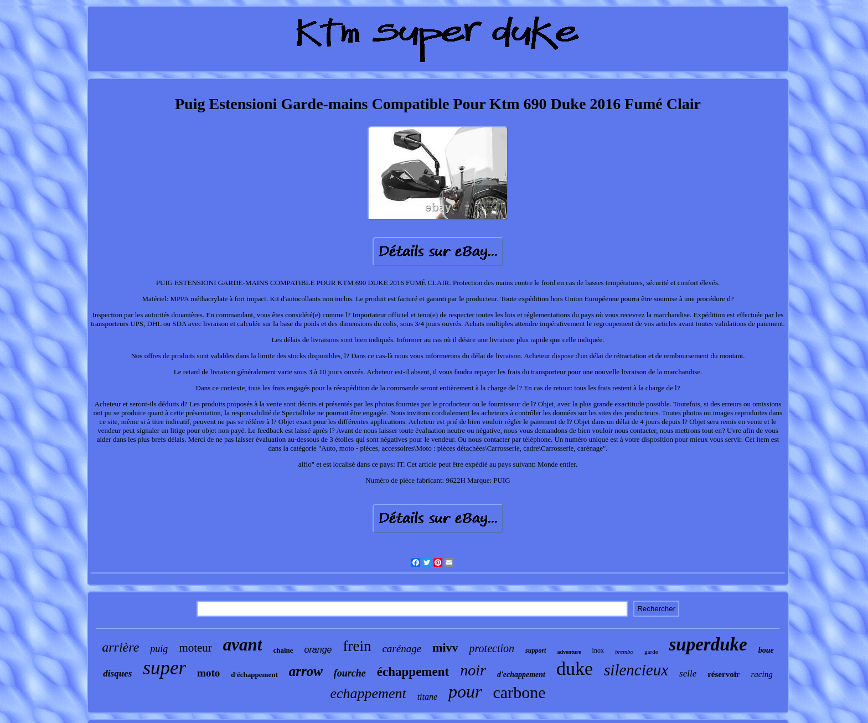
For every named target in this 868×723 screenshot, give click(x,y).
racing (761, 674)
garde (651, 651)
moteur (195, 647)
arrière (120, 647)
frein (357, 646)
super (164, 668)
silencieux (636, 670)
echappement (368, 693)
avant (242, 644)
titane (427, 696)
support (535, 650)
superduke (708, 644)
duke (574, 668)
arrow (306, 671)
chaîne (283, 650)
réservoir (723, 674)
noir (473, 670)
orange (318, 649)
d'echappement (521, 674)
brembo (624, 651)
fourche (350, 673)
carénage (401, 648)
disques (117, 673)
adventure (569, 652)
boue (766, 650)
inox (598, 650)
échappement (413, 672)
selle (687, 673)
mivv (445, 647)
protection (491, 648)
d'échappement (254, 674)
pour (465, 691)
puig (159, 648)
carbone (519, 692)
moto (208, 673)
